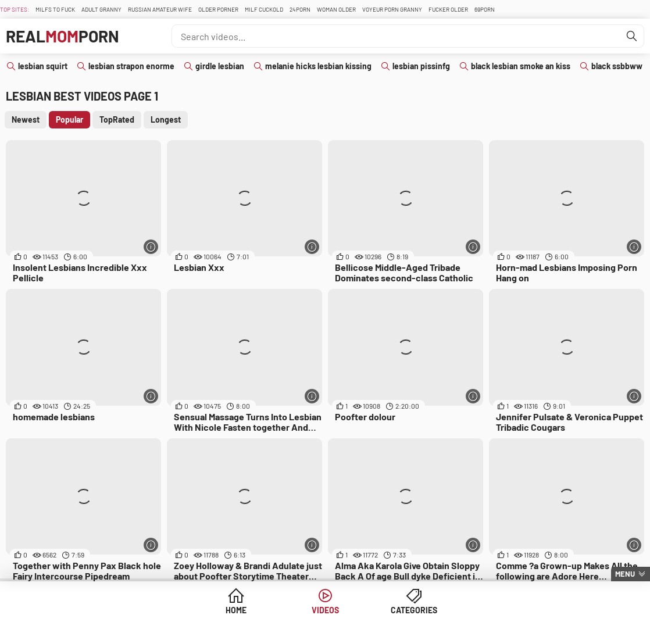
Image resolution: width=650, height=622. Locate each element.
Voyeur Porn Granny (392, 9)
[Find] (632, 36)
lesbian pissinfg (421, 66)
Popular (69, 119)
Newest (26, 119)
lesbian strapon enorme (131, 66)
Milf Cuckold (264, 9)
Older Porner (218, 9)
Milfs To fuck (55, 9)
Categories (414, 610)
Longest (166, 119)
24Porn (300, 9)
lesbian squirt (42, 66)
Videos (325, 610)
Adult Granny (101, 9)
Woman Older (336, 9)
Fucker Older (448, 9)
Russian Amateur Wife (160, 9)
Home (236, 610)
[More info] (151, 246)
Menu (625, 573)
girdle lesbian (219, 66)
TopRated (116, 119)
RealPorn (62, 36)
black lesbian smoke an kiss (520, 66)
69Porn (484, 9)
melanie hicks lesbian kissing (318, 66)
